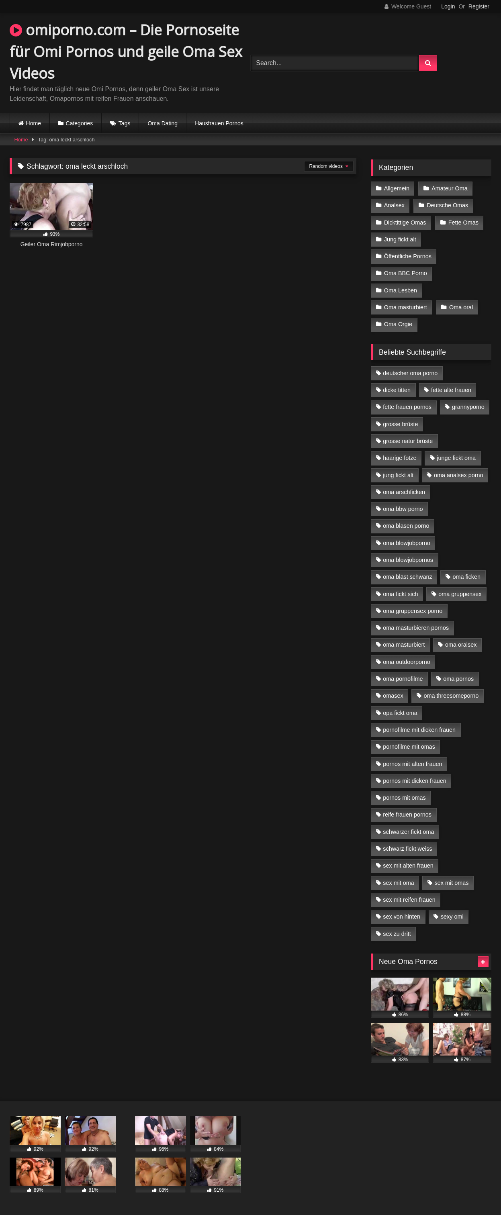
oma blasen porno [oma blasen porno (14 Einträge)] (406, 526)
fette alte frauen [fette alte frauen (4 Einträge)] (451, 390)
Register (478, 6)
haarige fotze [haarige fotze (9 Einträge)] (399, 458)
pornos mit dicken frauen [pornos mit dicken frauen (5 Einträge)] (414, 781)
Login (448, 6)
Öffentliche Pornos (407, 256)
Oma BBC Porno (405, 273)
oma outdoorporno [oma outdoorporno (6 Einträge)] (406, 662)
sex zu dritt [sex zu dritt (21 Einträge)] (397, 934)
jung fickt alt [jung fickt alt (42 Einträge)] (398, 475)
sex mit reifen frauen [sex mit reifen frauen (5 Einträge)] (409, 899)
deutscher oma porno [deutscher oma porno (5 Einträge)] (410, 373)
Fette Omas (463, 222)
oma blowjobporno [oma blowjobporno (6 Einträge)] (406, 543)
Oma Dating (162, 123)
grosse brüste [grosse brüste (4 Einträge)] (400, 424)
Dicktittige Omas (405, 222)
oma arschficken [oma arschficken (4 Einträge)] (404, 492)
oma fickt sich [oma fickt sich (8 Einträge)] (400, 594)
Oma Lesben (400, 290)
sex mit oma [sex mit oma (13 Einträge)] (398, 883)
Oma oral (461, 307)
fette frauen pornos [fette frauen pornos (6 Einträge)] (407, 407)
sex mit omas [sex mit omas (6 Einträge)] (452, 883)
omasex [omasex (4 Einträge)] (393, 695)
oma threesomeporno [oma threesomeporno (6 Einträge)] (451, 695)
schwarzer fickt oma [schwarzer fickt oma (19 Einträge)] (408, 832)
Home (33, 123)
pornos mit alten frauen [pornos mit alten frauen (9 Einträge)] (412, 764)
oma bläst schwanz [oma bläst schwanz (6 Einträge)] (407, 577)
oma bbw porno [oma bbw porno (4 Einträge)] (403, 509)
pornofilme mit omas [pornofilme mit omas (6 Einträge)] (409, 746)
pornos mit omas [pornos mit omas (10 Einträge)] (404, 797)
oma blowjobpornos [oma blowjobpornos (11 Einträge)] (408, 560)
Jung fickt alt (400, 239)
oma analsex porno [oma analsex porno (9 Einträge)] (458, 475)
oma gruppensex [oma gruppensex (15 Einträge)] (459, 594)
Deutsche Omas (447, 205)
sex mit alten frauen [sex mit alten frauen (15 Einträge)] (408, 865)
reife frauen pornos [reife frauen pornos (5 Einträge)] (407, 814)
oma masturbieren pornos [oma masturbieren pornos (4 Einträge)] (416, 628)
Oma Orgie (398, 324)
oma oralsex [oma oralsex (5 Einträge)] (460, 644)
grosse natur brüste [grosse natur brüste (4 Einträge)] (408, 441)
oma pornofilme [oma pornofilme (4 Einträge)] (403, 679)
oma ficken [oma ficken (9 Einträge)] (466, 577)
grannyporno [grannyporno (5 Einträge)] (468, 407)
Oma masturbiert (405, 307)
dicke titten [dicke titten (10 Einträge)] (397, 390)
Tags (125, 123)
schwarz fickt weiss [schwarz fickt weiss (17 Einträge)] (407, 848)
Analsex (394, 205)
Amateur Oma (449, 188)
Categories (79, 123)
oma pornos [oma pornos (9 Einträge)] (458, 679)
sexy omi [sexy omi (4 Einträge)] (452, 916)
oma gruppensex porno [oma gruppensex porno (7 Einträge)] (412, 611)
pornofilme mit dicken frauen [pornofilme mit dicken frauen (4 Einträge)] (419, 730)
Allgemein (396, 188)
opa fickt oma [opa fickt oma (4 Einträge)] (400, 713)
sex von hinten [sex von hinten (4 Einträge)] (401, 916)
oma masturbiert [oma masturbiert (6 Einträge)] (404, 644)
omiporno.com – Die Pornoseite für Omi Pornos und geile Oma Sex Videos (126, 51)
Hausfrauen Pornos (219, 123)
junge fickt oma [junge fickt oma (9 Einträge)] (456, 458)
